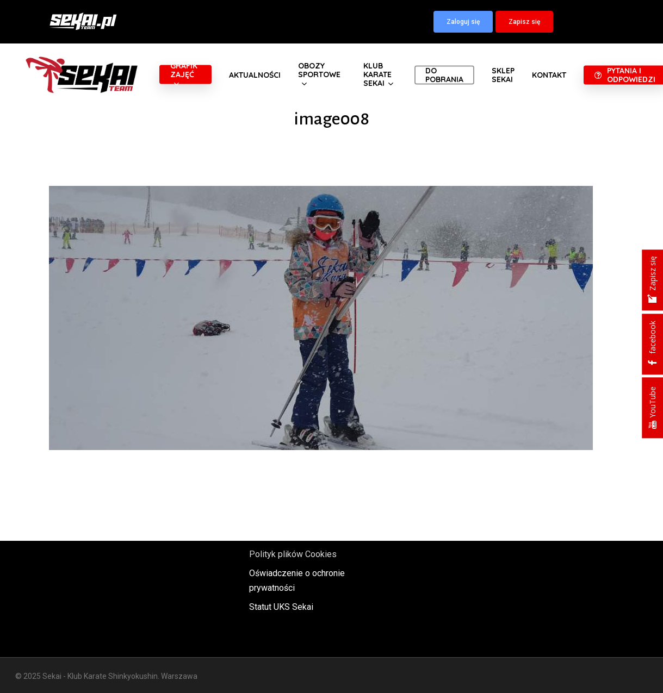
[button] (463, 22)
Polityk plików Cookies (293, 554)
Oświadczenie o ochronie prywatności (297, 580)
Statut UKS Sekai (281, 607)
